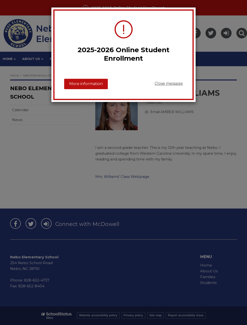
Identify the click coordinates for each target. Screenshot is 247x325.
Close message (169, 83)
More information (86, 83)
